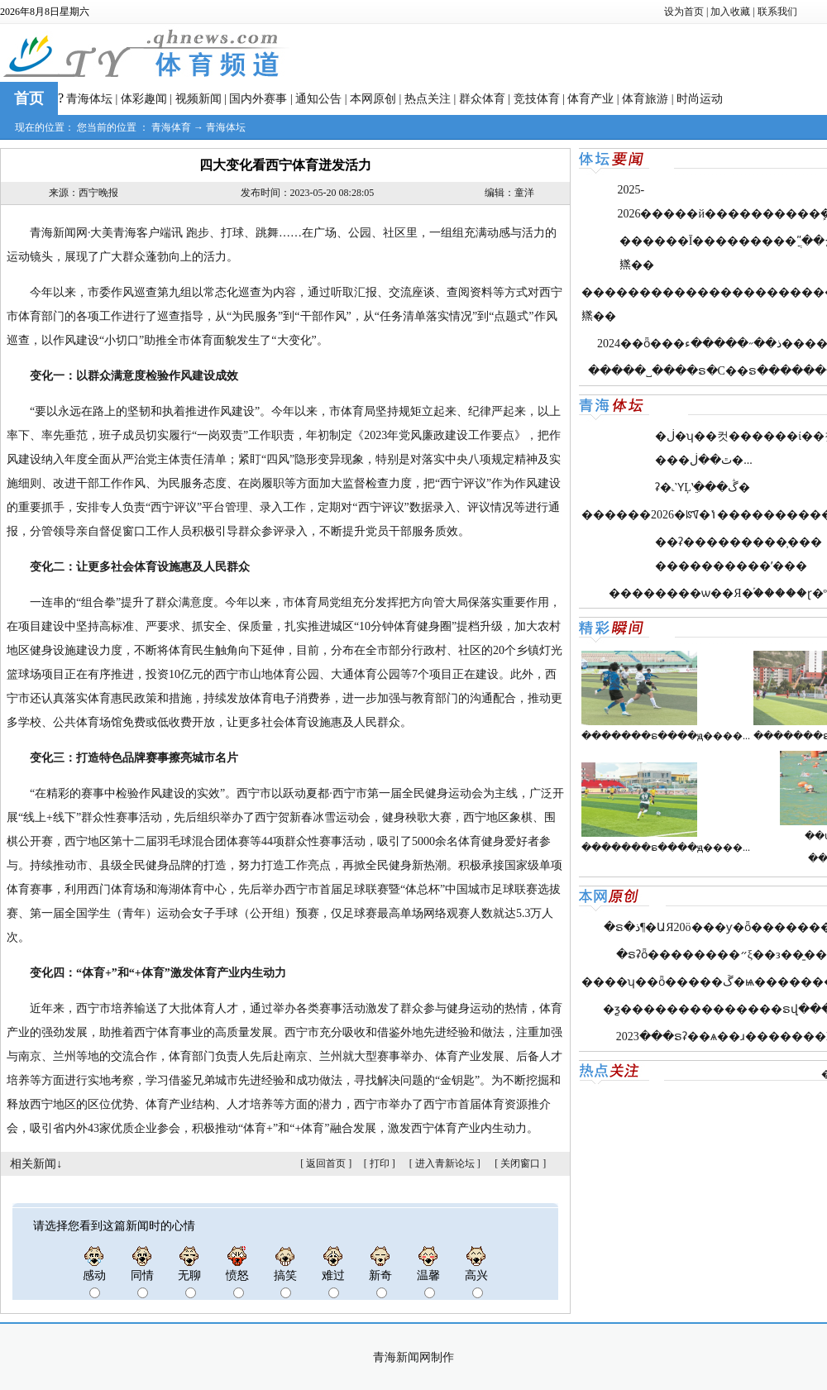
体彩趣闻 (144, 99)
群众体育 (482, 99)
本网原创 (373, 99)
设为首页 (684, 11)
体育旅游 (645, 99)
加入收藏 (730, 11)
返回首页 (326, 1163)
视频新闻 (198, 99)
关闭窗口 (520, 1163)
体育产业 (590, 99)
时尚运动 (699, 99)
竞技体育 (537, 99)
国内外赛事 (258, 99)
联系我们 (777, 11)
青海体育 (171, 127)
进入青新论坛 (445, 1163)
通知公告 (318, 99)
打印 (380, 1163)
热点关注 (427, 99)
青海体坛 (89, 99)
